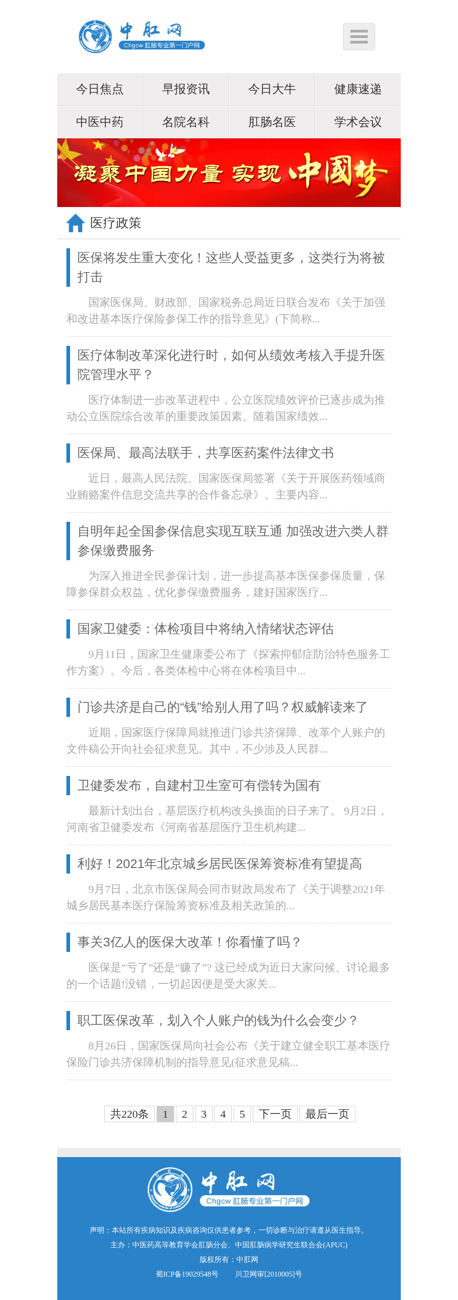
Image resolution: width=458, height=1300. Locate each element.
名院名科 (186, 122)
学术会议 (358, 122)
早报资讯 (186, 89)
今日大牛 (272, 89)
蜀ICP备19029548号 (187, 1274)
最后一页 (327, 1114)
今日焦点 (100, 89)
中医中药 (100, 122)
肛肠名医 (272, 122)
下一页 (275, 1114)
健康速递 (358, 89)
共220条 (129, 1114)
